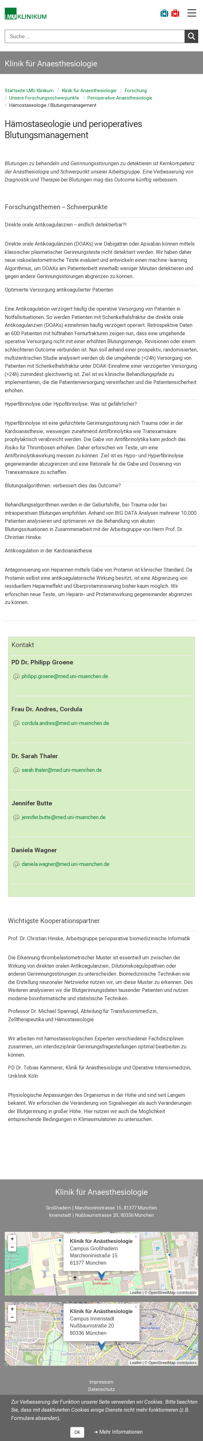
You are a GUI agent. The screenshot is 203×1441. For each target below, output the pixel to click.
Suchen (193, 36)
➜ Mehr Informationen (118, 1432)
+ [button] (12, 1239)
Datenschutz (101, 1389)
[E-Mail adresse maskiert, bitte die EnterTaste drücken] (65, 677)
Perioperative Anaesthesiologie (119, 98)
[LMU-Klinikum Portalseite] (27, 14)
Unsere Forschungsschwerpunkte (44, 98)
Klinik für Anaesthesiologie (89, 90)
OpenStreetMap (162, 1292)
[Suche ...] (95, 36)
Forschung (136, 90)
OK (77, 1432)
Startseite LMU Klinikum (29, 90)
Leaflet (135, 1292)
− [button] (12, 1247)
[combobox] (101, 36)
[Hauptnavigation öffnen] (191, 13)
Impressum (101, 1382)
